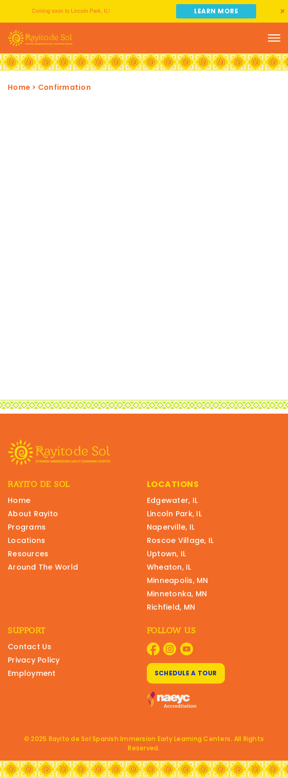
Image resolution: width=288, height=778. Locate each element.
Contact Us (30, 646)
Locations (26, 540)
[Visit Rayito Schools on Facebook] (153, 649)
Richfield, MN (171, 607)
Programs (27, 527)
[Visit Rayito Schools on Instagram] (169, 649)
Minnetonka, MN (177, 594)
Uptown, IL (166, 554)
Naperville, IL (171, 527)
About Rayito (33, 514)
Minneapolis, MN (177, 580)
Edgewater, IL (172, 500)
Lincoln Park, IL (174, 514)
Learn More (216, 11)
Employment (32, 673)
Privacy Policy (34, 660)
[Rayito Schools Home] (40, 38)
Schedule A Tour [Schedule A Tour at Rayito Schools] (186, 673)
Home (19, 87)
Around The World (43, 567)
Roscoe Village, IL (180, 540)
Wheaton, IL (169, 567)
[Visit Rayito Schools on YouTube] (186, 649)
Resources (28, 554)
